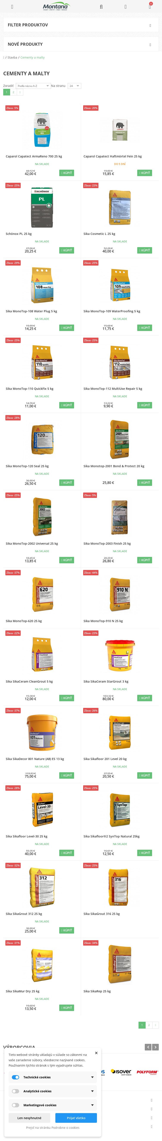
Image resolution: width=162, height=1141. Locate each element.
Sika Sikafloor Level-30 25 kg (26, 836)
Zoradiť (8, 86)
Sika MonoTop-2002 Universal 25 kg (32, 543)
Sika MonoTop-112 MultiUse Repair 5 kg (113, 389)
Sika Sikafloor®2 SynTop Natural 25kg (112, 836)
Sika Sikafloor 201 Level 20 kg (105, 759)
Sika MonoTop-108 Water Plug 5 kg (31, 311)
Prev (148, 1047)
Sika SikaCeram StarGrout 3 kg (106, 681)
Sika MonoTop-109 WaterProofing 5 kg (112, 311)
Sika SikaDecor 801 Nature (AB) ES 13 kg (35, 759)
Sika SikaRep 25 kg (97, 991)
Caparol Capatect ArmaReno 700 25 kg (34, 156)
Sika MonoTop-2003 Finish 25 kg (107, 543)
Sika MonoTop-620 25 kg (24, 621)
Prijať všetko (76, 1118)
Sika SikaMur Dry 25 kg (22, 991)
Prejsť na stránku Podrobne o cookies (52, 1128)
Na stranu (58, 86)
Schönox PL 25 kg (19, 234)
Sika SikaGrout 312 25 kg (24, 914)
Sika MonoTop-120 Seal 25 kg (27, 466)
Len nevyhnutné (29, 1118)
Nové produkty (25, 44)
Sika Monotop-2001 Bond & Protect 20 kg (114, 466)
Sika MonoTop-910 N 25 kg (103, 621)
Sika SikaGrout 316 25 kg (102, 914)
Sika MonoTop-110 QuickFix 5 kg (29, 389)
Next (155, 1047)
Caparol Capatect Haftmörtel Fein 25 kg (113, 156)
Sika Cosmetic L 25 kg (99, 234)
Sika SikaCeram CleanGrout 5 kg (29, 681)
